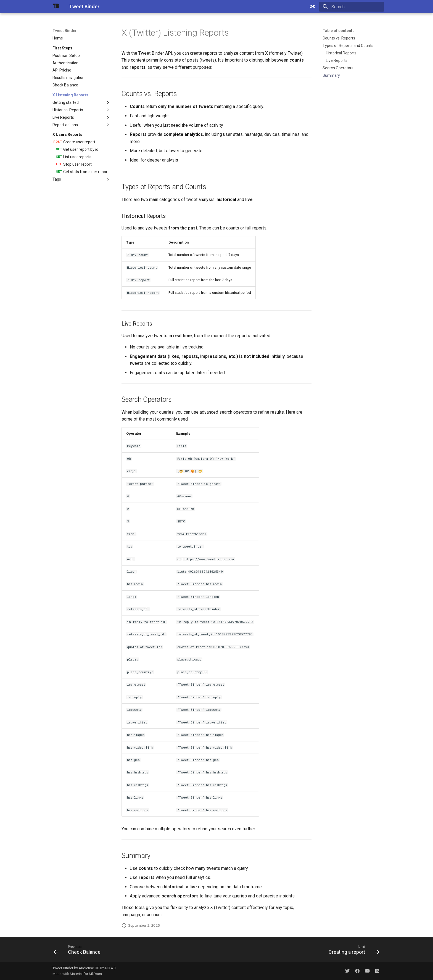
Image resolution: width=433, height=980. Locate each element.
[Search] (351, 7)
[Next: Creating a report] (352, 951)
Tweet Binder (64, 30)
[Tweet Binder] (56, 6)
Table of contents (339, 30)
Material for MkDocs (86, 974)
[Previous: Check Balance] (78, 951)
